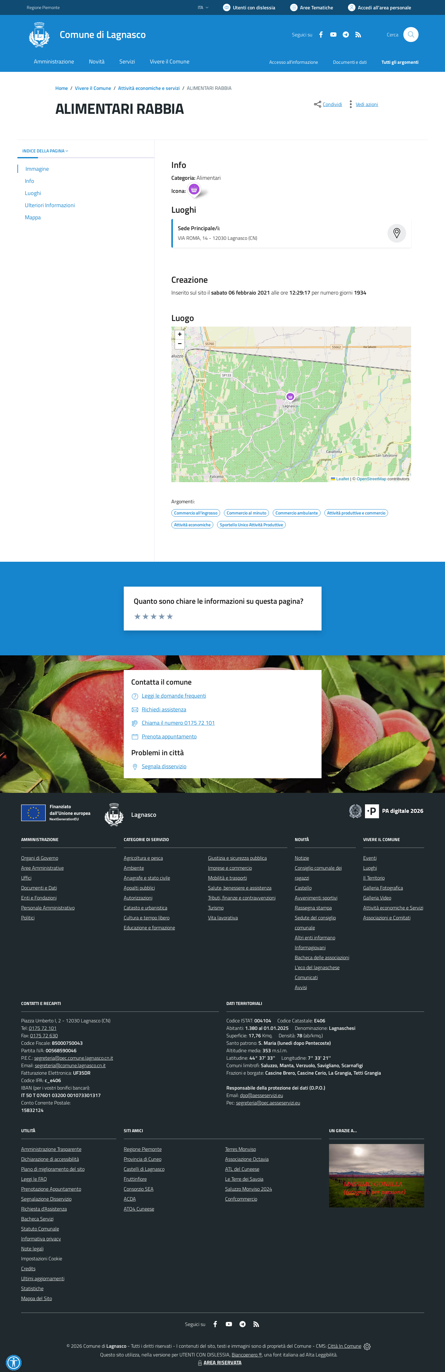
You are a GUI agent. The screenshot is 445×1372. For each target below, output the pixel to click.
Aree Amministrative (42, 868)
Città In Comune (344, 1346)
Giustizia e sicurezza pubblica (237, 858)
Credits (28, 1268)
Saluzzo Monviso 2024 (248, 1189)
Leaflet (340, 479)
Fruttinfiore (135, 1179)
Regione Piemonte (143, 1149)
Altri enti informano (315, 937)
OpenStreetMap (371, 479)
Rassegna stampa (313, 907)
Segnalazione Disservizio (46, 1198)
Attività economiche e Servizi (393, 907)
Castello (303, 887)
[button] (293, 398)
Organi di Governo (39, 858)
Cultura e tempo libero (146, 917)
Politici (28, 917)
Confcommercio (241, 1198)
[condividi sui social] (327, 104)
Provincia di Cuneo (142, 1159)
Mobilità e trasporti (227, 877)
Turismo (216, 907)
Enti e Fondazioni (39, 897)
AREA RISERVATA (219, 1362)
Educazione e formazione (149, 927)
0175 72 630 (44, 1035)
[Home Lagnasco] (86, 34)
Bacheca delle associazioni (322, 957)
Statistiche (32, 1288)
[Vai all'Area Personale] (380, 7)
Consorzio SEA (139, 1189)
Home (61, 88)
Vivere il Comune (93, 88)
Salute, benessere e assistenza (239, 887)
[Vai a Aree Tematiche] (312, 7)
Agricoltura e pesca (143, 858)
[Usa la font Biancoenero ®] (249, 7)
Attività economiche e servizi (149, 88)
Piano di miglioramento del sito (53, 1169)
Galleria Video (377, 897)
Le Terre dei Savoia (244, 1179)
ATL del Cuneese (242, 1169)
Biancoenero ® (247, 1354)
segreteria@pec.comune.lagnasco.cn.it (73, 1058)
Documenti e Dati (39, 887)
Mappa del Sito (36, 1298)
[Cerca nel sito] (410, 34)
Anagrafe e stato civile (147, 877)
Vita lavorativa (223, 917)
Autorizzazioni (138, 897)
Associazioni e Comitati (386, 917)
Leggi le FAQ (34, 1179)
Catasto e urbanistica (145, 907)
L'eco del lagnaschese (317, 967)
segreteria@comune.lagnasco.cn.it (70, 1065)
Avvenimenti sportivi (316, 897)
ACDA (130, 1198)
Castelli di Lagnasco (144, 1169)
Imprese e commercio (230, 868)
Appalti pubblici (139, 887)
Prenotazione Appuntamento (51, 1189)
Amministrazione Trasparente (51, 1149)
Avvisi (301, 987)
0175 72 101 (43, 1028)
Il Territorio (374, 877)
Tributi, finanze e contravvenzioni (242, 897)
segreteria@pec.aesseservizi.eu (268, 1102)
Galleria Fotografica (383, 887)
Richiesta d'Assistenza (44, 1208)
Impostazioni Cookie (41, 1258)
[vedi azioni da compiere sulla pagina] (362, 104)
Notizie (302, 858)
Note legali (32, 1248)
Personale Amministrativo (48, 907)
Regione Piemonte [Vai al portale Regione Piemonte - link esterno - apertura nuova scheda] (43, 7)
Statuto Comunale (40, 1228)
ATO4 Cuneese (139, 1208)
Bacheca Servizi (37, 1218)
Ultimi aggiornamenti (42, 1278)
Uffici (26, 877)
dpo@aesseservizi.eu (261, 1095)
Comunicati (306, 977)
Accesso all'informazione (293, 62)
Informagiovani (310, 947)
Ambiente (134, 868)
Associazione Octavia (247, 1159)
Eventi (370, 858)
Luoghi (370, 868)
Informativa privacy (41, 1238)
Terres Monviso (240, 1149)
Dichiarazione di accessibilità (50, 1159)
